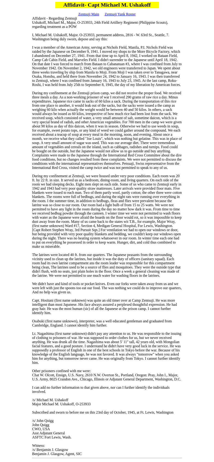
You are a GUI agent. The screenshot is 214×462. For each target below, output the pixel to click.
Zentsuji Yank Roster (120, 14)
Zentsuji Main (88, 14)
